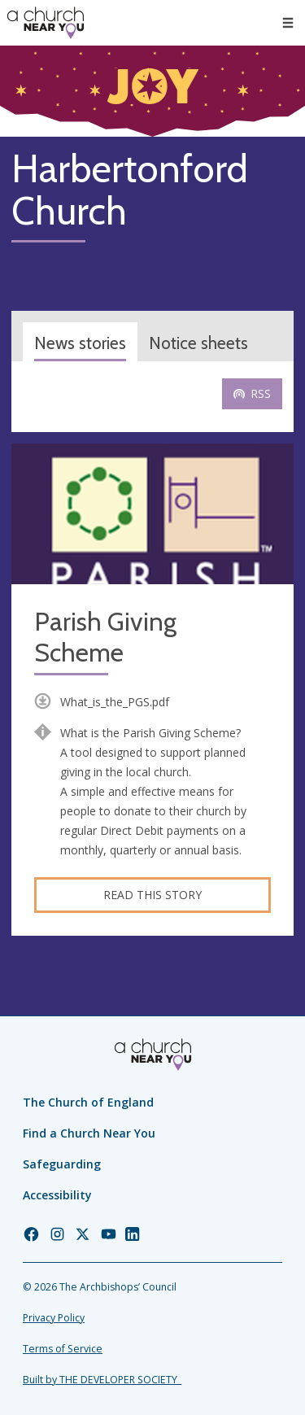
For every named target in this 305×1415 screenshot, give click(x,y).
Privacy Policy (54, 1318)
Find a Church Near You (89, 1133)
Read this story (152, 894)
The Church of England (88, 1102)
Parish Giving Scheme (105, 637)
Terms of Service (62, 1349)
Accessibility (57, 1195)
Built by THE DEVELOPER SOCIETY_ (102, 1380)
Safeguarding (62, 1164)
